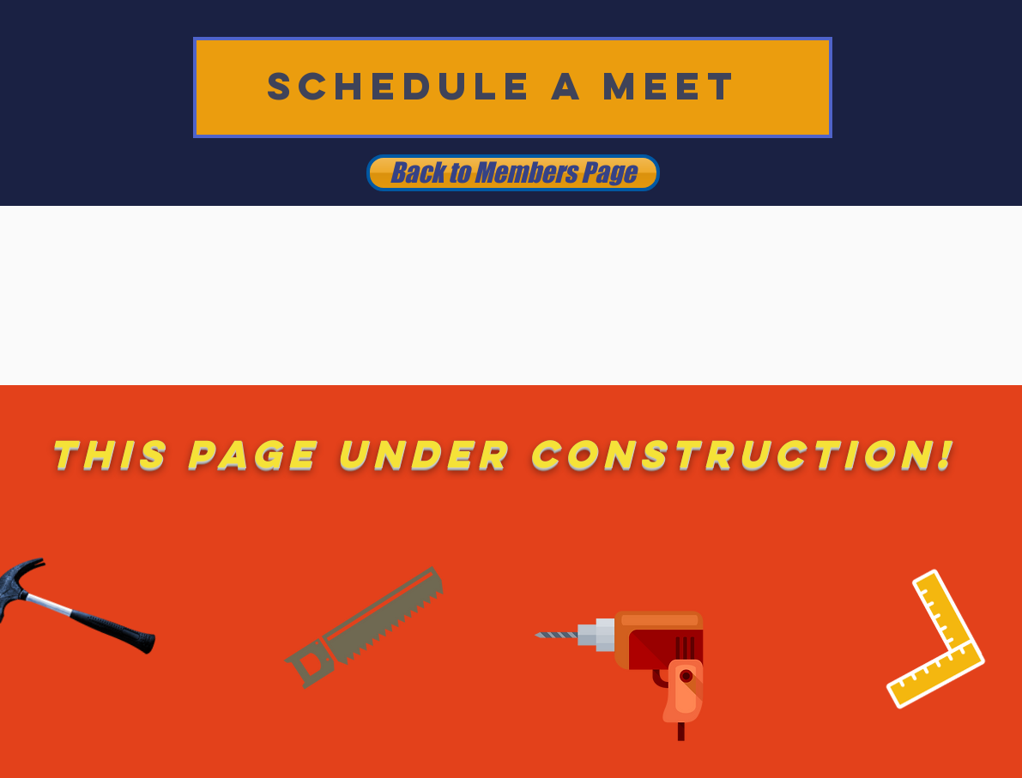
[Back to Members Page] (513, 172)
